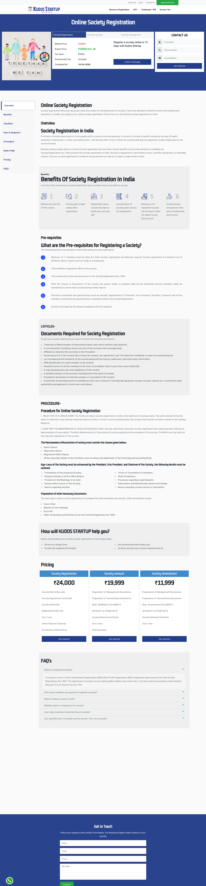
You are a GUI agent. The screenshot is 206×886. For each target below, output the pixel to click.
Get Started (179, 66)
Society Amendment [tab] (131, 34)
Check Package (132, 62)
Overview (9, 105)
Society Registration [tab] (63, 34)
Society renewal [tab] (95, 34)
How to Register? (12, 132)
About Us (132, 3)
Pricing (7, 159)
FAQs (6, 168)
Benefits (8, 114)
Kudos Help (9, 150)
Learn (140, 3)
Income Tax (165, 10)
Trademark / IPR (148, 10)
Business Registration (119, 10)
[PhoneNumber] (182, 50)
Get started (64, 639)
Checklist (8, 123)
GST (135, 10)
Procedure (9, 141)
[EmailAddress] (182, 58)
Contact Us (150, 3)
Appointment (167, 2)
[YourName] (182, 42)
